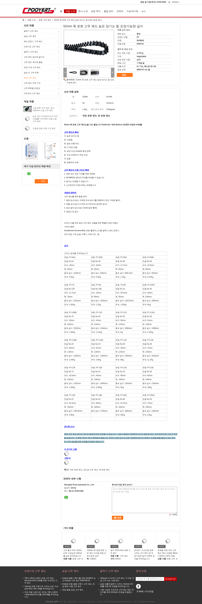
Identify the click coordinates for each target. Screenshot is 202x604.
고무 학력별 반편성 (32, 88)
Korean (176, 2)
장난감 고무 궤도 (90, 470)
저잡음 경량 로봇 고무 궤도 (44, 128)
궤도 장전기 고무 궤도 (33, 41)
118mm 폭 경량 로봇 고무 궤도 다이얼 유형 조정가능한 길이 (97, 553)
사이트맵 (149, 591)
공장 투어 (96, 11)
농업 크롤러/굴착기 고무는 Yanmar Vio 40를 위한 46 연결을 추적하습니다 (116, 585)
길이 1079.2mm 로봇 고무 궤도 (120, 551)
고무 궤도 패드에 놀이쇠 (34, 57)
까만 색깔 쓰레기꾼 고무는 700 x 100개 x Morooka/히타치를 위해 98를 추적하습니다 (41, 594)
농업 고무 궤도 (30, 36)
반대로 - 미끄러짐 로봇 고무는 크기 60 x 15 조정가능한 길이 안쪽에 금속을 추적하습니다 (144, 554)
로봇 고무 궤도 (45, 20)
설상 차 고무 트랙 (31, 73)
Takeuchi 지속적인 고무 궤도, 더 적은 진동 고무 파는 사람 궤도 (117, 579)
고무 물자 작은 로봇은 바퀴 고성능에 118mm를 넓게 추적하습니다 (72, 553)
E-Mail (140, 591)
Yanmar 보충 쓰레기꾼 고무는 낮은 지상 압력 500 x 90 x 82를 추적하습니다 (41, 587)
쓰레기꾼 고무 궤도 (32, 47)
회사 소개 (83, 11)
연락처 (120, 11)
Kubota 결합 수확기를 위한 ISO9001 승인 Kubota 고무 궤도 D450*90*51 (78, 579)
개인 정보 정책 (51, 602)
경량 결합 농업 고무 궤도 (72, 590)
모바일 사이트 (142, 595)
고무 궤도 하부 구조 (32, 83)
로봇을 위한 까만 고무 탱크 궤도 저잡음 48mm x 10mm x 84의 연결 (168, 553)
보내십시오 (170, 579)
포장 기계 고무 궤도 (32, 67)
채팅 (126, 75)
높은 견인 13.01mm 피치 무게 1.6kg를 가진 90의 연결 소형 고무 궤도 (45, 118)
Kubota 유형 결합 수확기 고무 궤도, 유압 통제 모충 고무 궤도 (78, 585)
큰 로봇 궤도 (104, 470)
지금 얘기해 (132, 11)
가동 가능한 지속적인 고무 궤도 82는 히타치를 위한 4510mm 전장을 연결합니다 (117, 592)
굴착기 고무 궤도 (31, 31)
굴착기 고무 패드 (31, 52)
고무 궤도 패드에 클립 (33, 62)
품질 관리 (108, 11)
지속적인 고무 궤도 (32, 93)
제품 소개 (70, 11)
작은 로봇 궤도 (76, 470)
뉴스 (143, 11)
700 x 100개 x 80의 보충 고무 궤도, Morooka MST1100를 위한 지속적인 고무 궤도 (40, 580)
